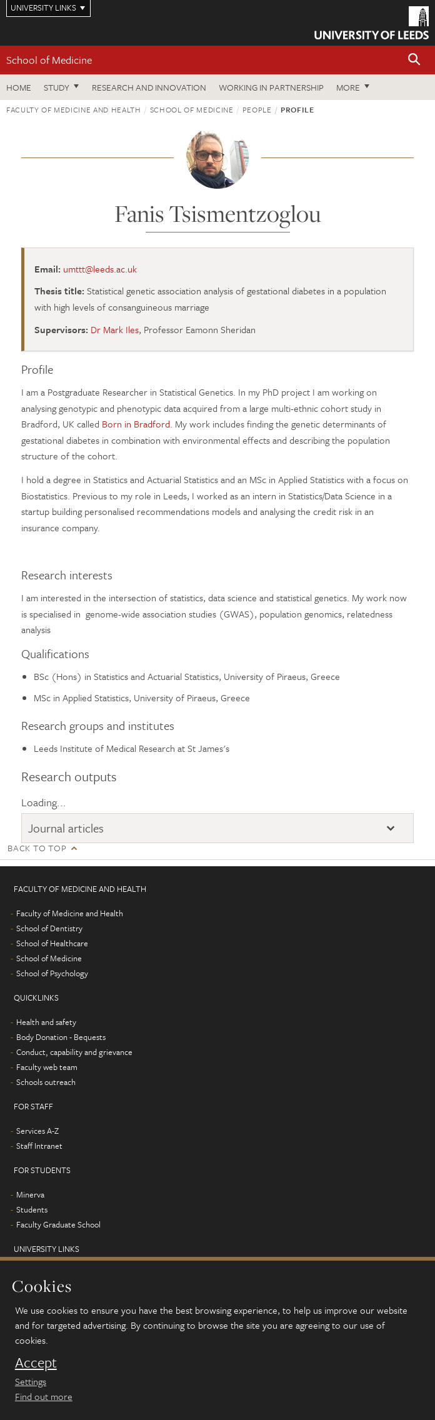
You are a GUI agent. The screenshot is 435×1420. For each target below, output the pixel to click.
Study (56, 87)
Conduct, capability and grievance (74, 1052)
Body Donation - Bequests (61, 1037)
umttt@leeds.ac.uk (100, 269)
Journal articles (66, 827)
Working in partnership (271, 87)
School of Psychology (52, 973)
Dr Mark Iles (115, 329)
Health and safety (46, 1022)
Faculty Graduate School (58, 1224)
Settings (30, 1381)
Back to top (37, 847)
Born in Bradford (136, 424)
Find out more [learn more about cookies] (43, 1396)
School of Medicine (49, 60)
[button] (414, 60)
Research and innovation (149, 87)
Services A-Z (37, 1130)
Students (32, 1209)
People (257, 109)
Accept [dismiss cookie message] (36, 1362)
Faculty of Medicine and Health (73, 109)
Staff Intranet (39, 1145)
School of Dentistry (49, 928)
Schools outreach (46, 1082)
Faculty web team (47, 1067)
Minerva (30, 1194)
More (348, 87)
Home (18, 87)
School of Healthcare (52, 943)
